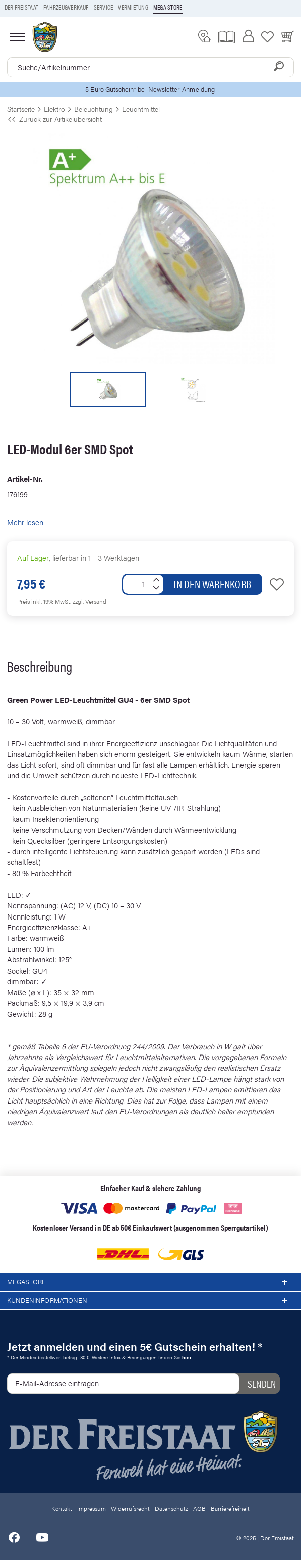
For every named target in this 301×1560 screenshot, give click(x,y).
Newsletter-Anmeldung (181, 89)
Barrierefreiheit (230, 1508)
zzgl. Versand (89, 601)
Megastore (150, 1282)
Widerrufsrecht (130, 1508)
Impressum (91, 1508)
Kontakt (61, 1508)
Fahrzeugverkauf (66, 7)
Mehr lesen (25, 522)
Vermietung (133, 7)
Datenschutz (171, 1508)
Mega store (167, 7)
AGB (199, 1508)
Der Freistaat (21, 7)
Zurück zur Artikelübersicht (54, 119)
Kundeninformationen (150, 1301)
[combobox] (150, 67)
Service (103, 7)
